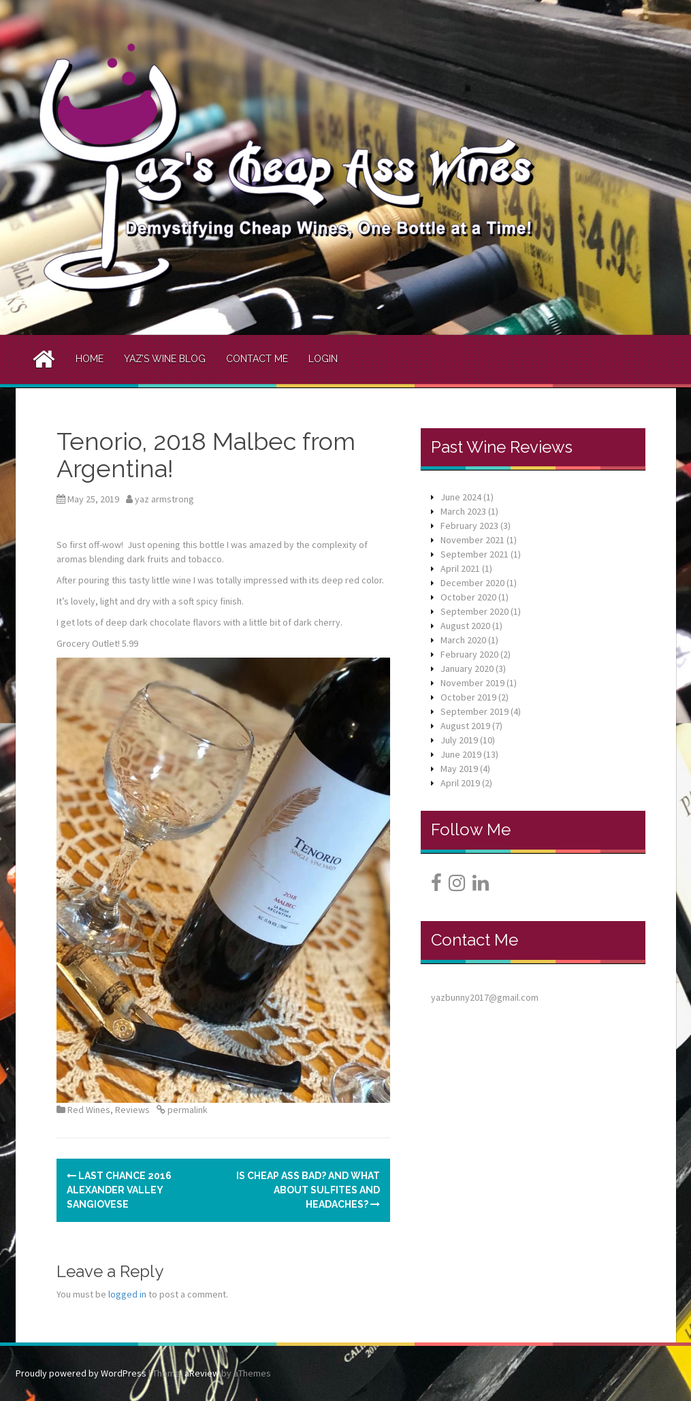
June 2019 (460, 754)
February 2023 (469, 525)
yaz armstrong (164, 499)
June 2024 (460, 497)
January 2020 (467, 668)
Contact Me (257, 358)
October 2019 (468, 697)
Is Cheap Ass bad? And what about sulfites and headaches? (308, 1190)
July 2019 (459, 740)
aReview (201, 1373)
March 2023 (463, 511)
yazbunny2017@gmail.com (485, 997)
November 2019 (472, 683)
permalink (186, 1110)
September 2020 (474, 611)
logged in (127, 1294)
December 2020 (472, 583)
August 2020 (465, 625)
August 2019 (465, 726)
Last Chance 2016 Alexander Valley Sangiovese (119, 1190)
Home (89, 358)
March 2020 (463, 640)
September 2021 (474, 554)
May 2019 (459, 768)
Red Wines (88, 1110)
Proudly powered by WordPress (81, 1373)
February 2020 (469, 654)
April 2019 (460, 783)
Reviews (132, 1110)
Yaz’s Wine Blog (165, 358)
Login (323, 358)
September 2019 (474, 711)
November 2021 (472, 540)
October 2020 (468, 597)
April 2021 (460, 568)
